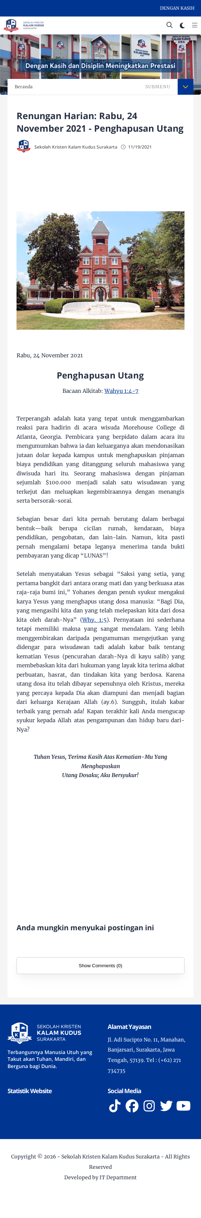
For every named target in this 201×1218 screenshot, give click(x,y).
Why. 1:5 (94, 619)
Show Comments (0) (100, 965)
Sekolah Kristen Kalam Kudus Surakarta (110, 1156)
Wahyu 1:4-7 (121, 390)
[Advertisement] (109, 182)
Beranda (24, 86)
